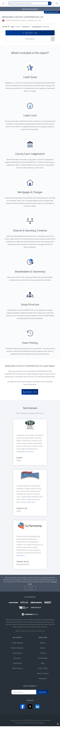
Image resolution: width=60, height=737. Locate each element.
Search (42, 642)
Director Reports (17, 647)
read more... (30, 451)
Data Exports (17, 668)
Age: (16, 26)
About (42, 647)
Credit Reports (17, 642)
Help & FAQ (42, 668)
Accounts (17, 658)
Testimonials (43, 658)
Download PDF (52, 12)
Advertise (42, 678)
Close (31, 588)
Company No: (40, 26)
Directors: (26, 26)
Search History (43, 673)
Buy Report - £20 (30, 33)
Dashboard (17, 663)
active (5, 27)
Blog (43, 663)
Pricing (42, 653)
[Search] (49, 3)
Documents (17, 653)
